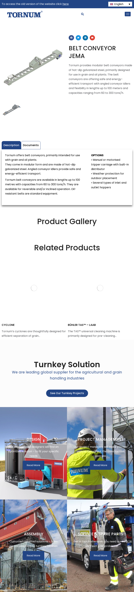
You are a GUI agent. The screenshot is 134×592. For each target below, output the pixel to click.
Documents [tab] (31, 145)
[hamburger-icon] (128, 14)
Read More (33, 465)
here (65, 4)
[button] (71, 38)
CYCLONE (8, 325)
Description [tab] (11, 145)
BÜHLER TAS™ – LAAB (82, 325)
